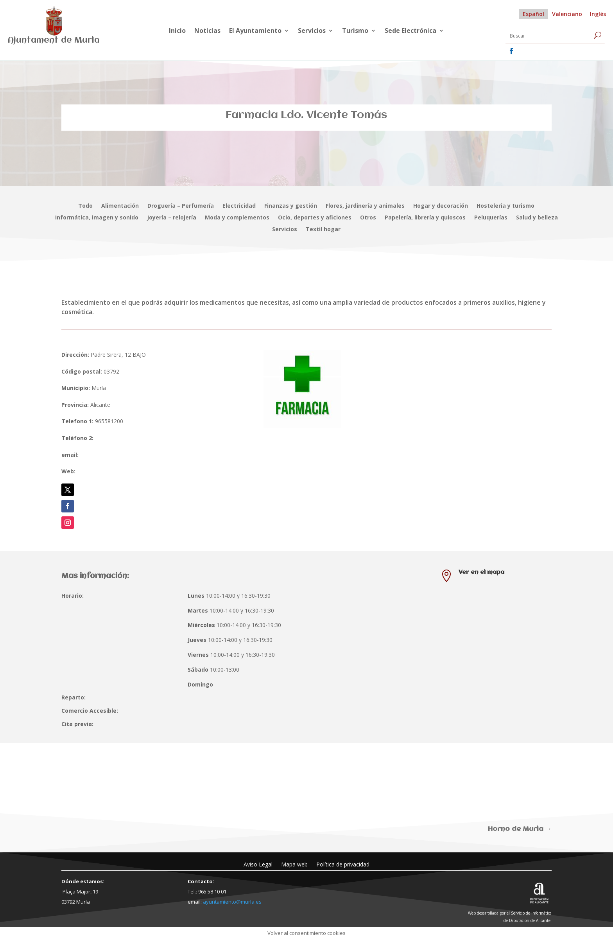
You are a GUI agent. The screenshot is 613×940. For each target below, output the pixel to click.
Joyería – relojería (171, 218)
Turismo (355, 31)
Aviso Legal (258, 864)
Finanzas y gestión (290, 206)
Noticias (207, 31)
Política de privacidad (342, 864)
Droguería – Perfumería (180, 206)
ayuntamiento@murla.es (232, 901)
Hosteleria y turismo (505, 206)
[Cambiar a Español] (533, 14)
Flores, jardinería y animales (365, 206)
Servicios (312, 31)
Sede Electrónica (410, 31)
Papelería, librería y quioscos (425, 218)
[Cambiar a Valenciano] (567, 14)
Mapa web (294, 864)
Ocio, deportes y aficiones (314, 218)
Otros (368, 218)
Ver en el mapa (481, 572)
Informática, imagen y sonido (96, 218)
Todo (85, 206)
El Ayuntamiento (255, 31)
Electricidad (239, 206)
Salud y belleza (537, 218)
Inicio (177, 31)
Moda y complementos (237, 218)
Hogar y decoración (440, 206)
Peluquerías (490, 218)
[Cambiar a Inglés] (598, 14)
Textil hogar (323, 229)
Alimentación (120, 206)
